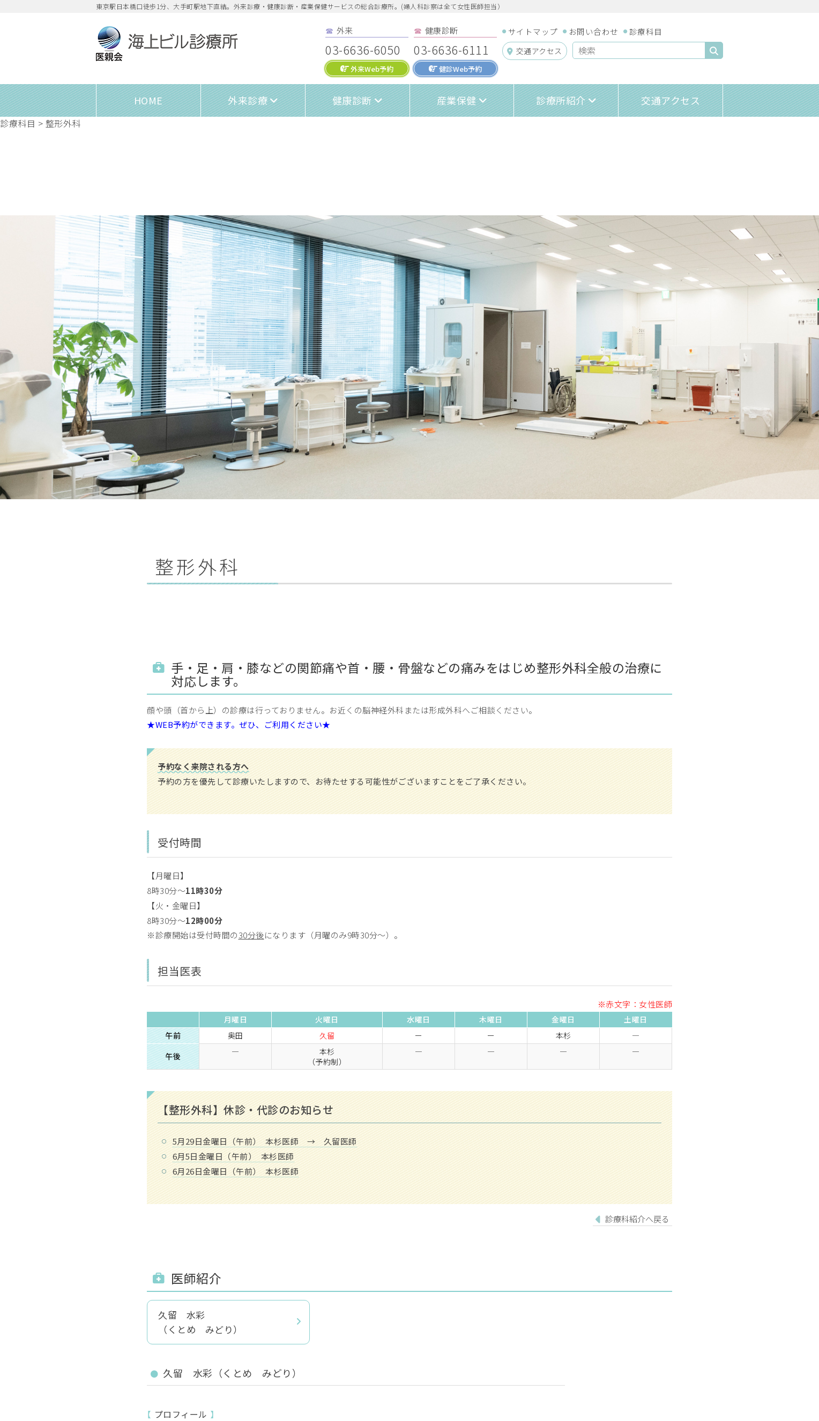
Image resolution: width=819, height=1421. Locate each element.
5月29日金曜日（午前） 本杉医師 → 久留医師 (265, 1141)
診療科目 (645, 31)
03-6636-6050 (362, 49)
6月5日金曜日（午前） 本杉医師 (233, 1156)
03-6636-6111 (451, 49)
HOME (148, 100)
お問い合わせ (594, 31)
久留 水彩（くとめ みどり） (200, 1322)
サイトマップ (533, 31)
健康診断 (352, 100)
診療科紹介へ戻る (637, 1218)
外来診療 (247, 100)
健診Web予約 (455, 69)
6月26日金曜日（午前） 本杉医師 (236, 1171)
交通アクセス (534, 51)
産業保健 (456, 100)
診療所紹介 (561, 100)
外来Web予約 (366, 69)
